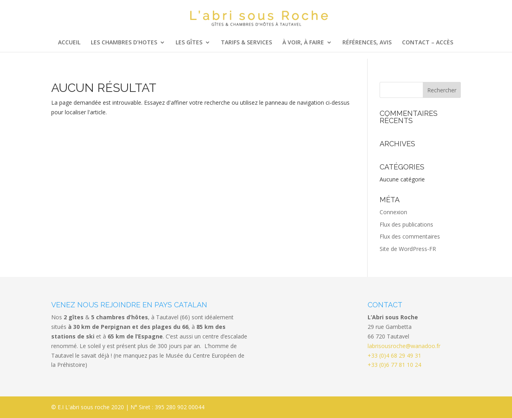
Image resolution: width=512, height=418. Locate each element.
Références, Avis (367, 43)
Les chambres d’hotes (124, 43)
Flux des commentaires (410, 236)
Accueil (69, 43)
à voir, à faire (303, 43)
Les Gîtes (189, 43)
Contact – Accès (427, 43)
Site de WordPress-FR (408, 249)
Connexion (393, 212)
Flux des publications (406, 224)
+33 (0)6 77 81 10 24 (394, 364)
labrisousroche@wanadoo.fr (404, 346)
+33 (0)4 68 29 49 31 (394, 355)
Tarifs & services (246, 43)
